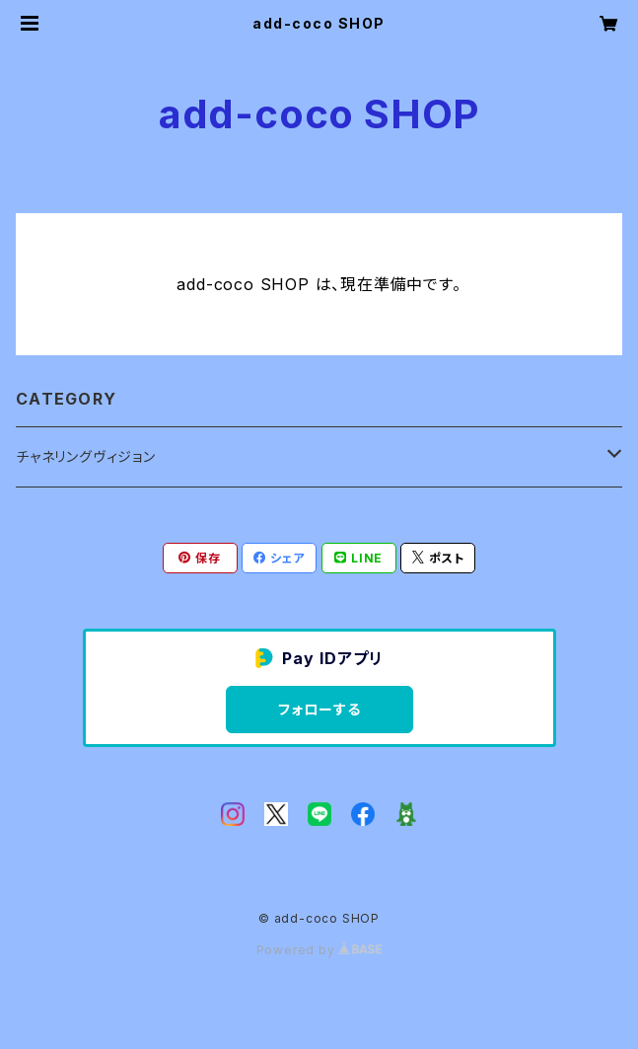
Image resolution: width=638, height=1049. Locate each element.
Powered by (319, 949)
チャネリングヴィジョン (86, 456)
